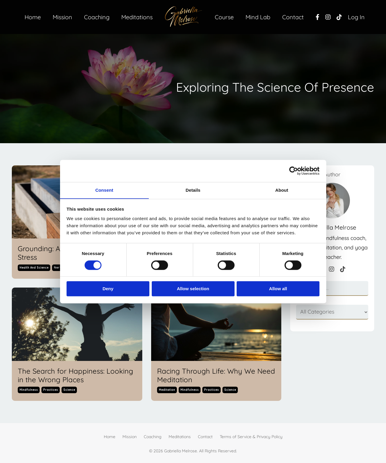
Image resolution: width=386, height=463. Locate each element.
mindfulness (29, 390)
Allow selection (193, 288)
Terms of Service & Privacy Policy (251, 437)
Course (224, 17)
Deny (108, 288)
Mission (62, 17)
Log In (356, 17)
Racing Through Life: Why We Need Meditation (216, 375)
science (69, 390)
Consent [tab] (104, 189)
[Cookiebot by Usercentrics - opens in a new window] (293, 170)
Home (32, 17)
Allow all (278, 288)
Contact (293, 17)
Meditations (137, 17)
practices (50, 390)
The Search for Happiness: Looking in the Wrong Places (75, 375)
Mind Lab (258, 17)
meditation (167, 390)
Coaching (96, 17)
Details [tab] (193, 189)
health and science (34, 268)
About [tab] (281, 189)
